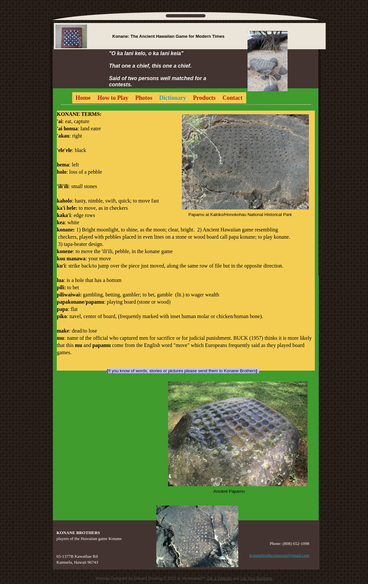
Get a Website (219, 578)
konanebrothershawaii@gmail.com (279, 555)
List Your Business (256, 578)
